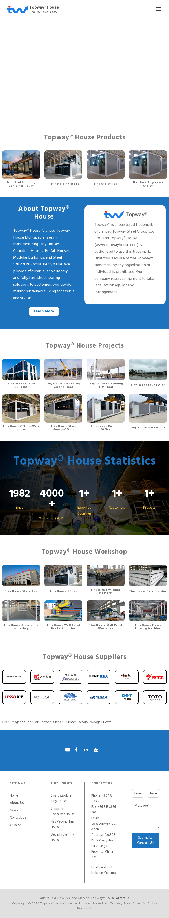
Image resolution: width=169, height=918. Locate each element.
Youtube (110, 873)
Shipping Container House (63, 811)
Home (14, 795)
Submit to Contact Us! (145, 840)
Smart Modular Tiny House (61, 798)
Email (94, 867)
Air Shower (43, 722)
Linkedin (97, 873)
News (14, 810)
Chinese (15, 825)
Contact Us (18, 817)
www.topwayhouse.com (116, 245)
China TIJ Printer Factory (70, 722)
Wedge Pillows (100, 722)
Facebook (106, 867)
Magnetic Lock (22, 722)
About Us (17, 803)
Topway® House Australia (110, 898)
